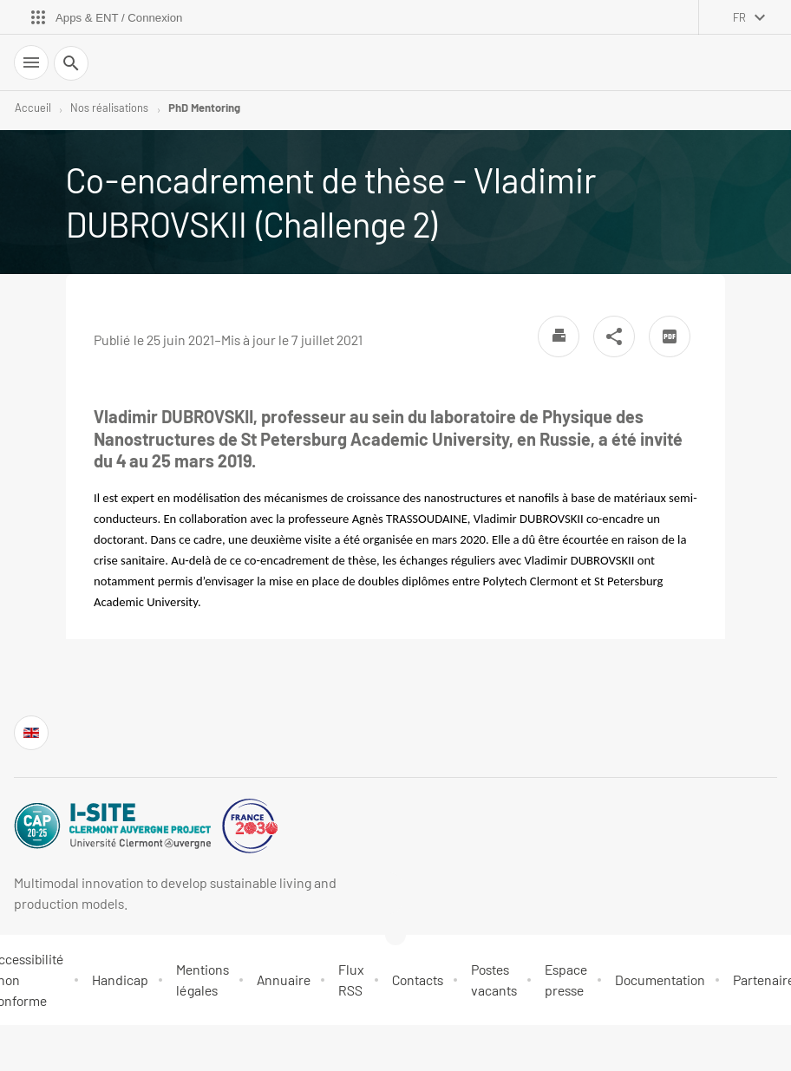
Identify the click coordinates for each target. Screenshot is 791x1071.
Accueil (33, 107)
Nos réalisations (109, 107)
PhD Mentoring (204, 107)
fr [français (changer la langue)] (739, 17)
